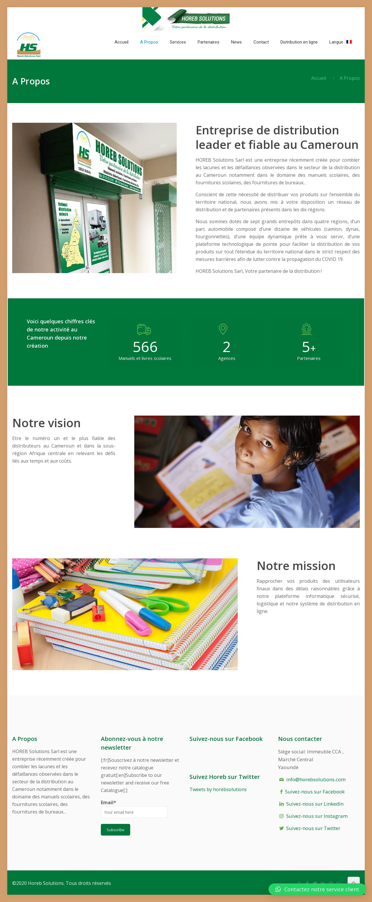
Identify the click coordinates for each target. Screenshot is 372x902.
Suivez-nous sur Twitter (313, 828)
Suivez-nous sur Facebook (315, 791)
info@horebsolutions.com (316, 779)
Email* (134, 808)
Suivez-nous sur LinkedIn (315, 803)
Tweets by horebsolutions (218, 789)
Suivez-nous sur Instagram (317, 816)
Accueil (318, 78)
